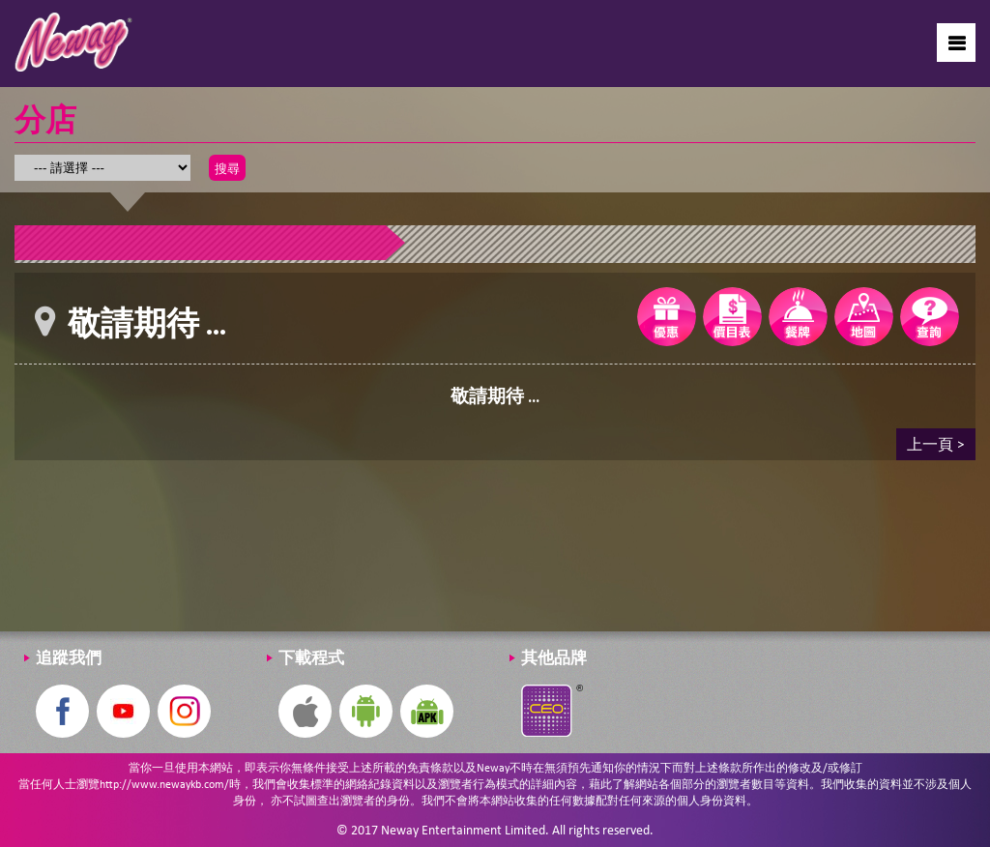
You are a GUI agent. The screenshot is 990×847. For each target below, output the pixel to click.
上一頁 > (936, 443)
